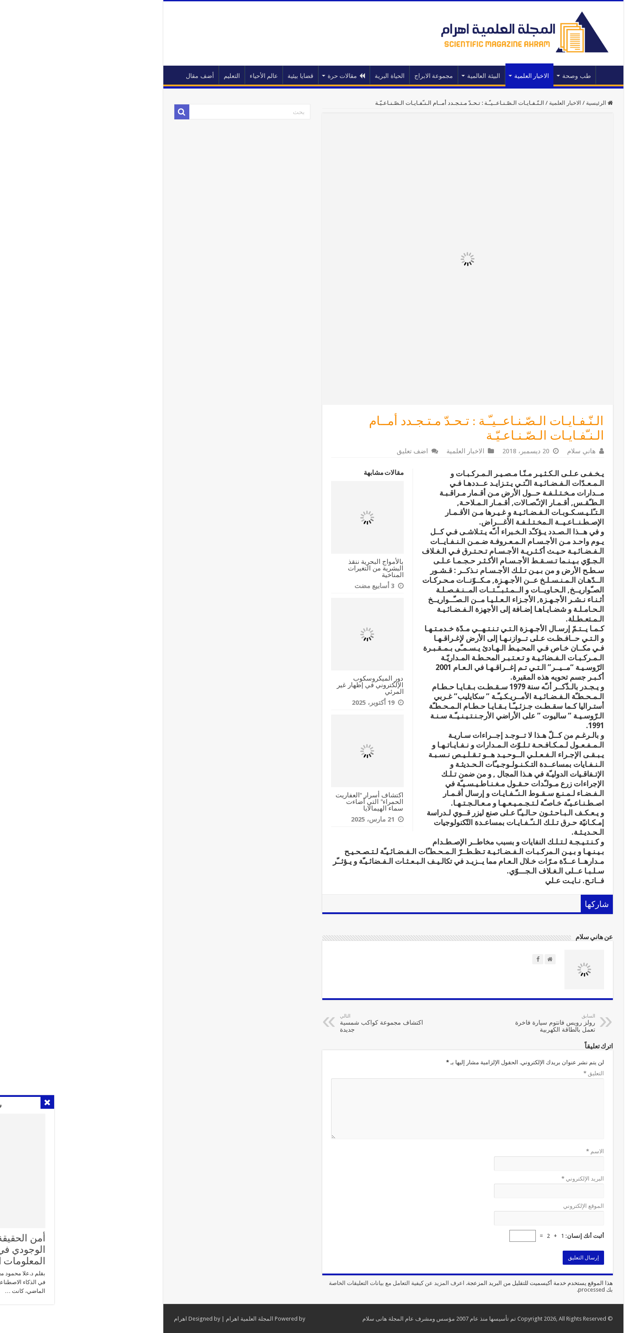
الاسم (519, 1151)
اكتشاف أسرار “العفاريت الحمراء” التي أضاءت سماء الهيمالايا (293, 801)
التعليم (155, 76)
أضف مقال (124, 76)
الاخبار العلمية (455, 76)
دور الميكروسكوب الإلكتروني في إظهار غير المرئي (294, 684)
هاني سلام (505, 451)
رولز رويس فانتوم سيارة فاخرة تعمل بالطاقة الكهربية (474, 1023)
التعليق (517, 1073)
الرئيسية (531, 75)
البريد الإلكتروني (506, 1178)
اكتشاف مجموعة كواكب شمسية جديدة (309, 1023)
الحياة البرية (313, 76)
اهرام (104, 1318)
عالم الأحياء (187, 76)
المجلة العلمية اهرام (173, 1318)
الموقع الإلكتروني (507, 1206)
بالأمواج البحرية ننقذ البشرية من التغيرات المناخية (299, 568)
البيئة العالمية (407, 76)
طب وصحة (500, 76)
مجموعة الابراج (357, 76)
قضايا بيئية (224, 76)
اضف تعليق (336, 451)
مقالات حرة (270, 76)
